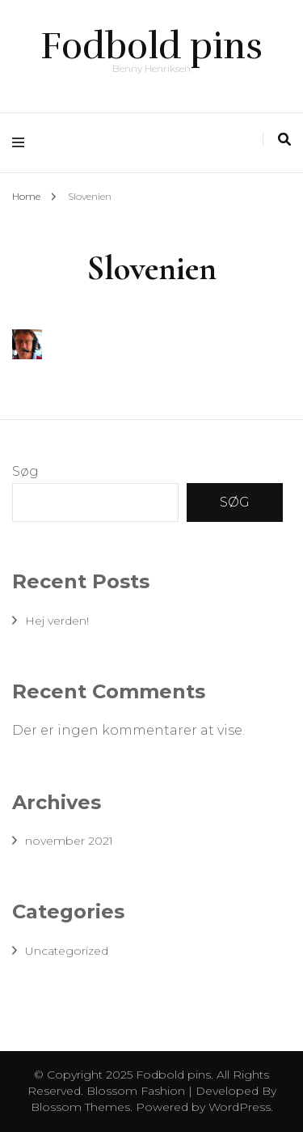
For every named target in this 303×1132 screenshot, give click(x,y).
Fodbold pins (151, 46)
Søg (25, 471)
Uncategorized (66, 950)
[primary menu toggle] (22, 143)
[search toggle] (284, 139)
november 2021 (69, 840)
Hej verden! (57, 620)
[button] (27, 344)
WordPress (239, 1107)
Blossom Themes (80, 1107)
